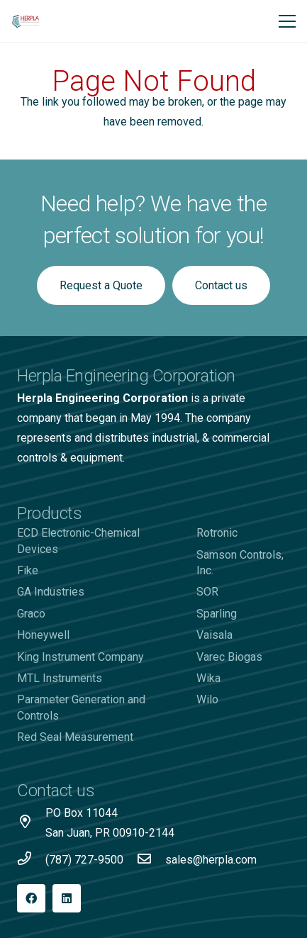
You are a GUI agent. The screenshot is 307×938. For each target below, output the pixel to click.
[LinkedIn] (66, 898)
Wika (208, 678)
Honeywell (43, 635)
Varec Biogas (229, 657)
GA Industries (50, 591)
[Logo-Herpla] (25, 21)
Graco (31, 613)
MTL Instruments (59, 678)
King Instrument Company (80, 657)
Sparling (216, 613)
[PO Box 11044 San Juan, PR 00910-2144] (31, 823)
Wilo (207, 699)
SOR (207, 591)
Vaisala (214, 635)
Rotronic (217, 533)
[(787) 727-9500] (31, 860)
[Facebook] (31, 898)
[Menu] (287, 21)
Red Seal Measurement (75, 737)
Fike (27, 570)
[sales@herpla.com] (151, 860)
